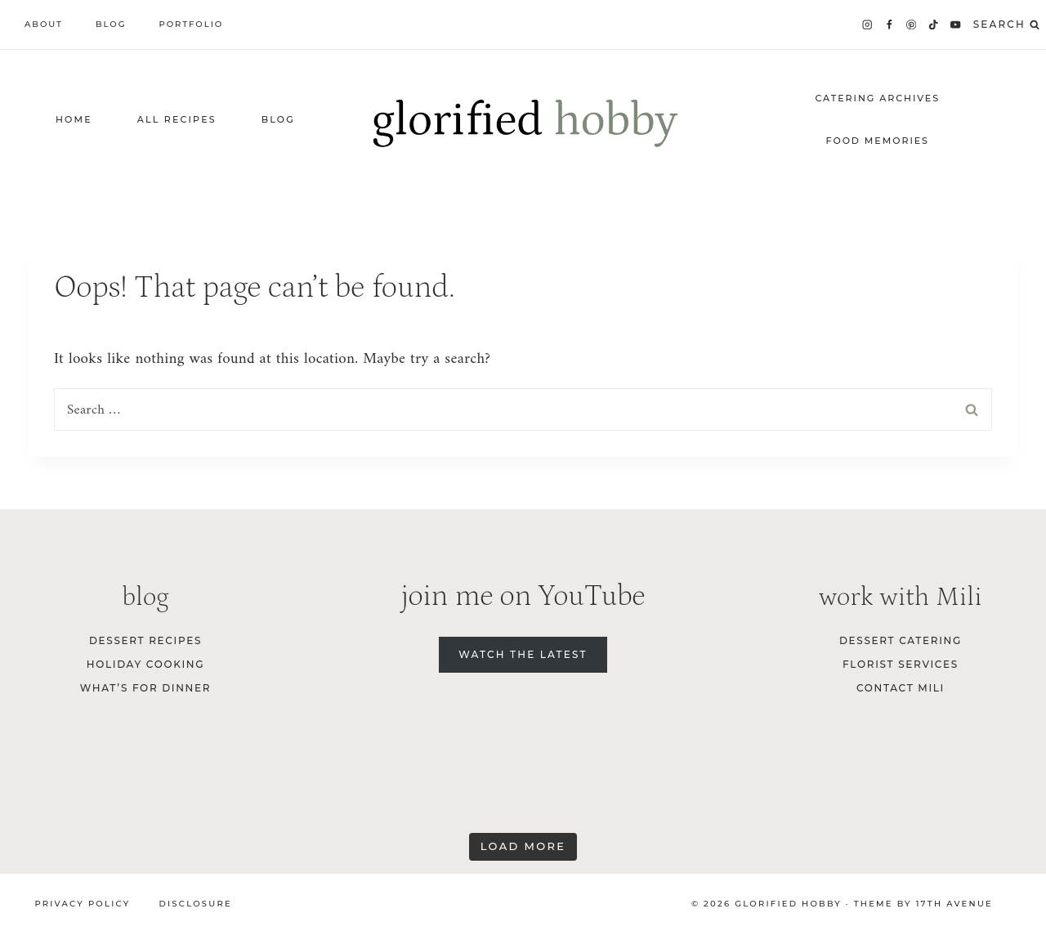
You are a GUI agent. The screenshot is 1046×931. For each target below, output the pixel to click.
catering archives (877, 98)
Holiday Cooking (146, 664)
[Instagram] (866, 25)
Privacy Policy (83, 903)
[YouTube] (955, 25)
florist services (901, 664)
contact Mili (900, 688)
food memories (877, 140)
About (44, 24)
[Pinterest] (911, 25)
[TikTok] (933, 25)
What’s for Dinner (145, 688)
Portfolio (191, 24)
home (74, 119)
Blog (111, 24)
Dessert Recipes (145, 640)
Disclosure (195, 903)
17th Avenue (954, 903)
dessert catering (900, 640)
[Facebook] (889, 25)
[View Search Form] (1006, 25)
